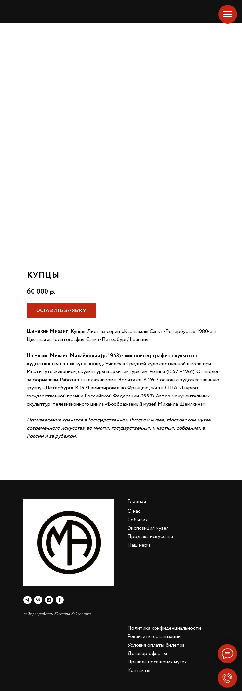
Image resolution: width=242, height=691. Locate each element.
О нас (134, 511)
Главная (137, 501)
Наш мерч (139, 545)
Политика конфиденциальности (164, 628)
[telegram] (27, 600)
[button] (61, 310)
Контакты (139, 670)
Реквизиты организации (154, 636)
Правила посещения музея (157, 662)
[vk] (38, 600)
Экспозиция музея (148, 528)
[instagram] (49, 600)
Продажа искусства (150, 536)
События (138, 519)
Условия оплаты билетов (156, 645)
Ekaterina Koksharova (72, 614)
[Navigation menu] (227, 14)
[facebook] (60, 600)
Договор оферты (147, 653)
